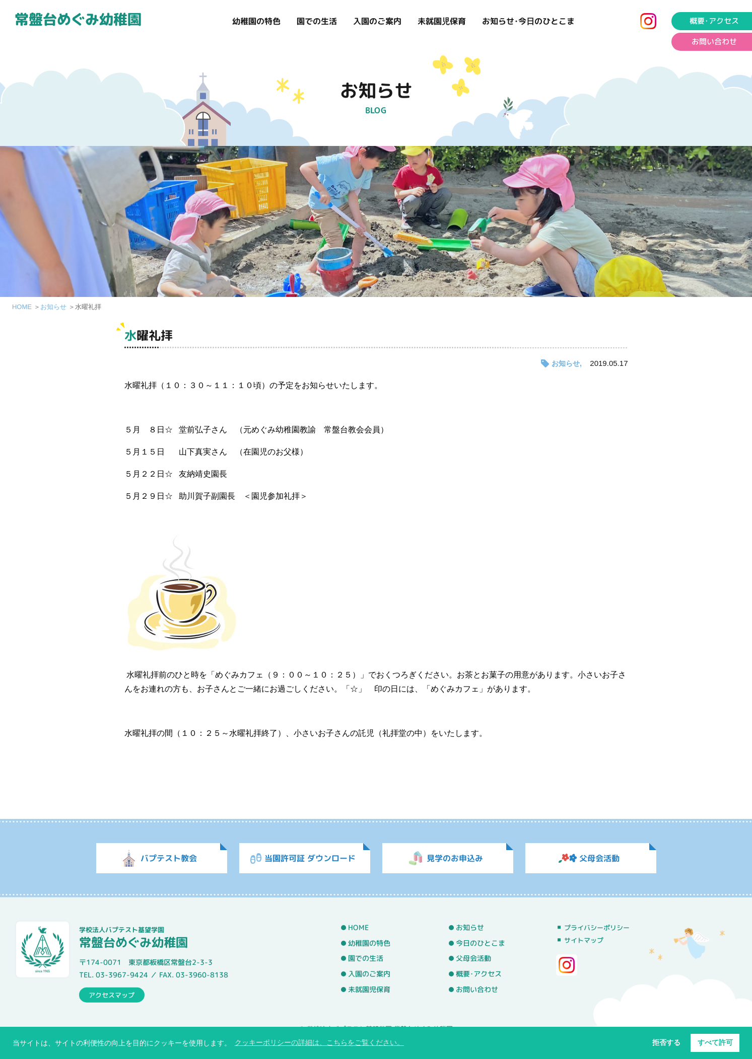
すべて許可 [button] (715, 1042)
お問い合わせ (477, 989)
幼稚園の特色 (256, 21)
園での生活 (317, 21)
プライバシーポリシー (597, 927)
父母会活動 (473, 958)
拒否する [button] (666, 1042)
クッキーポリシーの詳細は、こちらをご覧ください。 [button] (319, 1042)
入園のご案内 (377, 21)
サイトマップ (583, 940)
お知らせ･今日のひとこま (528, 21)
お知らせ (53, 307)
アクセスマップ (111, 994)
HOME (22, 307)
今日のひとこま (480, 943)
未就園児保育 (442, 21)
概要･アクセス (479, 974)
